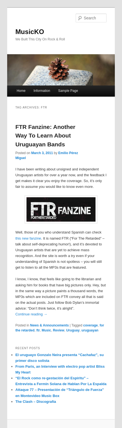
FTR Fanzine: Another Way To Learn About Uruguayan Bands (45, 135)
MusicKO (29, 31)
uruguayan (89, 330)
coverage (90, 325)
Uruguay (73, 330)
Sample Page (68, 91)
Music (46, 330)
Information (42, 91)
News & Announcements (49, 325)
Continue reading (31, 314)
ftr (38, 330)
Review (58, 330)
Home (21, 91)
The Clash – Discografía (35, 402)
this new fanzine (28, 238)
